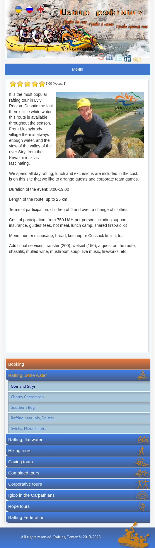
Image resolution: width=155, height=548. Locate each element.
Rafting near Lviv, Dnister (32, 418)
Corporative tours (25, 483)
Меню (77, 69)
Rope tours (19, 506)
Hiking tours (19, 450)
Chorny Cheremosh (27, 396)
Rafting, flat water (25, 439)
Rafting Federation (26, 517)
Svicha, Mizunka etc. (28, 428)
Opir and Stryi (23, 386)
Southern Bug (23, 407)
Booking (16, 364)
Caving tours (20, 461)
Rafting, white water (27, 375)
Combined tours (23, 472)
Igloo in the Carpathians (31, 495)
